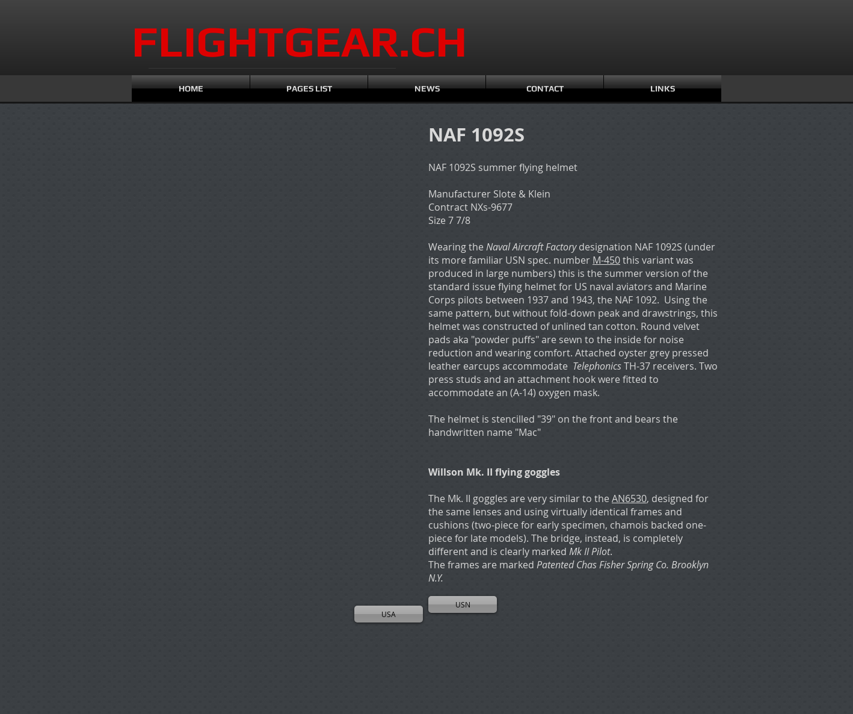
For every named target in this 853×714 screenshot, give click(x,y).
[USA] (388, 614)
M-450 (606, 260)
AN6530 (629, 498)
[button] (185, 186)
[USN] (462, 604)
